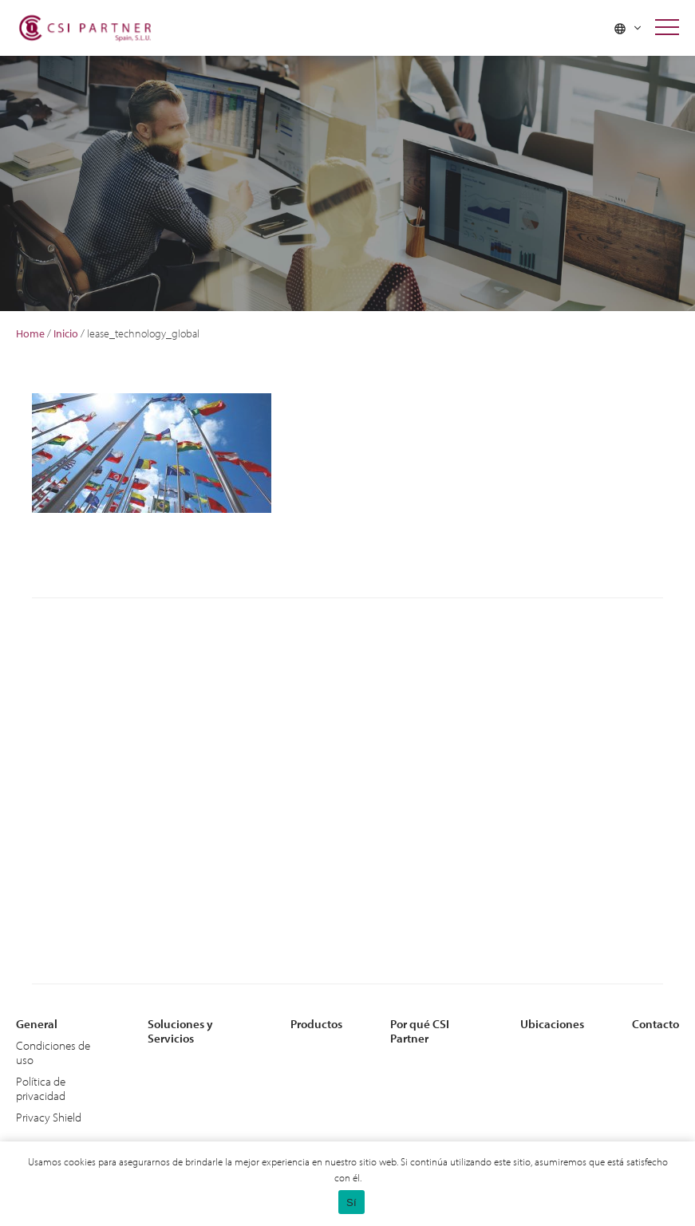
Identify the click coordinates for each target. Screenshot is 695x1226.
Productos (316, 1023)
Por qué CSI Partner (419, 1031)
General (36, 1023)
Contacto (655, 1023)
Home (30, 333)
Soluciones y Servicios (180, 1031)
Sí (351, 1202)
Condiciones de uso (53, 1052)
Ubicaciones (552, 1023)
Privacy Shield (48, 1117)
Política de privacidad (40, 1088)
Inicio (65, 333)
